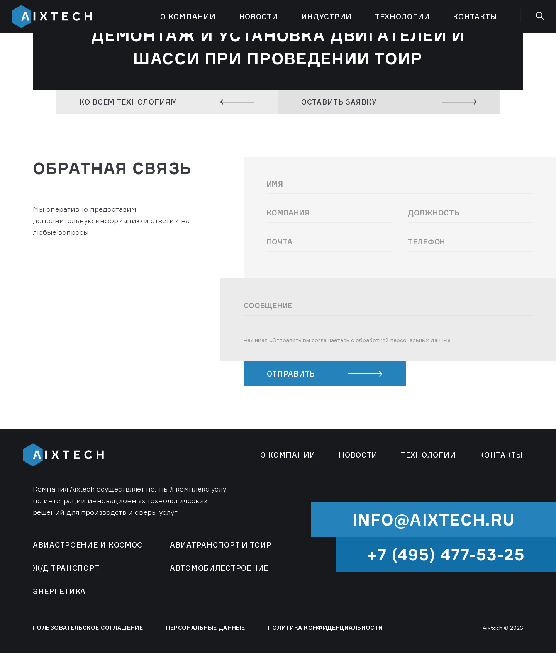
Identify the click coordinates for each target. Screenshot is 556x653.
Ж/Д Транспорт (66, 568)
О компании (187, 16)
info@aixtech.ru (433, 519)
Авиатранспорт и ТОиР (220, 545)
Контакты (475, 16)
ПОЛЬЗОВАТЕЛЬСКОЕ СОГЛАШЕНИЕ (88, 627)
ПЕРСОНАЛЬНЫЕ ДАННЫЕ (205, 627)
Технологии (402, 16)
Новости (258, 16)
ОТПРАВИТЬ (325, 374)
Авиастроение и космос (87, 545)
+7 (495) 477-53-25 (445, 554)
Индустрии (326, 16)
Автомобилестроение (219, 568)
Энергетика (59, 591)
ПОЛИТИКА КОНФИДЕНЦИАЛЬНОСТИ (325, 627)
